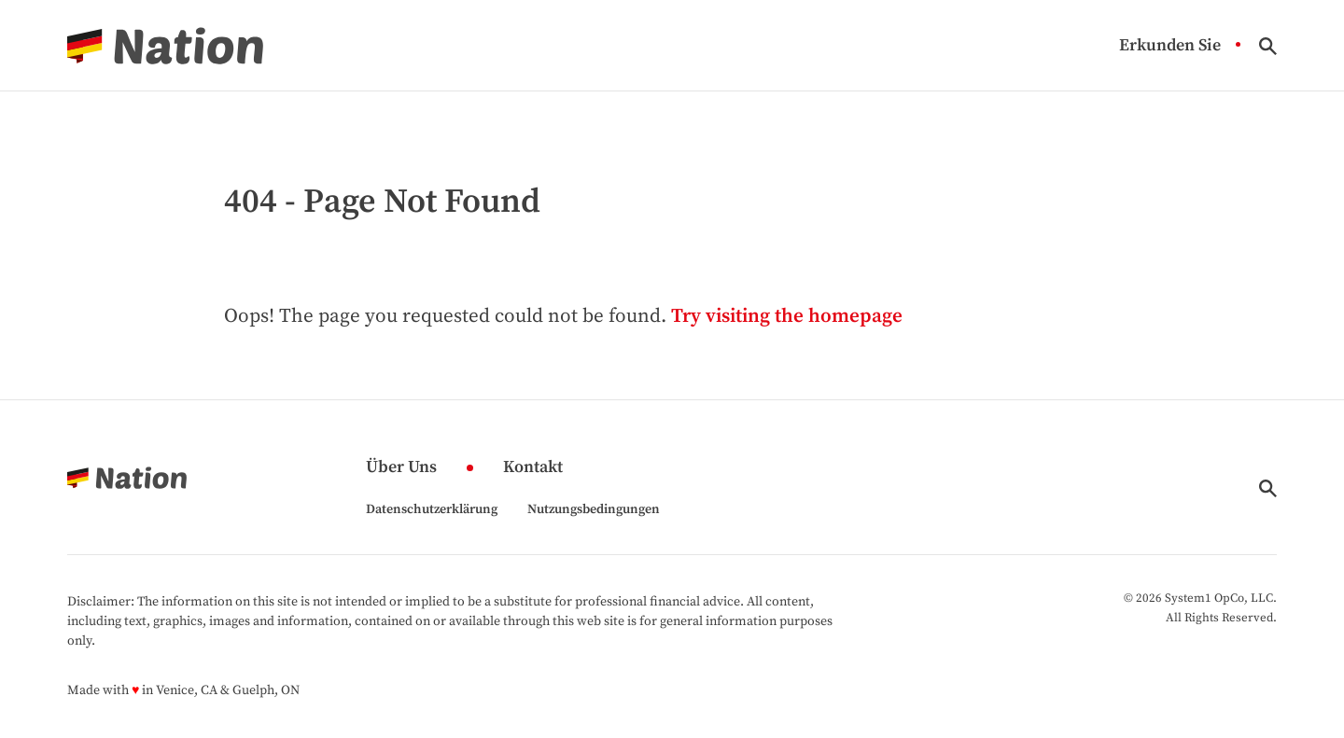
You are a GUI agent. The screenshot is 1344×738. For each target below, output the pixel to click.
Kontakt (533, 468)
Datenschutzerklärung (431, 509)
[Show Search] (1268, 46)
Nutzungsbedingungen (593, 509)
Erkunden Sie (1170, 46)
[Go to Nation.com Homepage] (165, 45)
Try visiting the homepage (787, 316)
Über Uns (401, 468)
